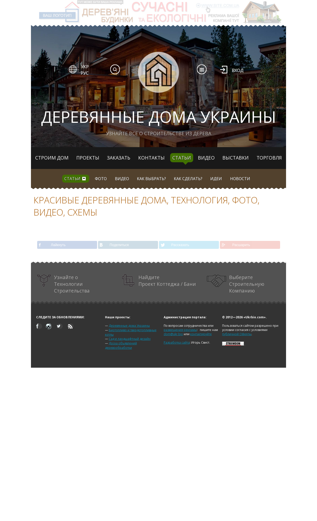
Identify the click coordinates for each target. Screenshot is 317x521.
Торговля (269, 157)
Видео (206, 157)
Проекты (87, 157)
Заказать (118, 157)
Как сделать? (188, 178)
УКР (85, 66)
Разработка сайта (177, 342)
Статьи (181, 157)
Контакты (151, 157)
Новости (240, 178)
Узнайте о (63, 284)
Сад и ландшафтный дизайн (130, 339)
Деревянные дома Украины (129, 326)
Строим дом (51, 157)
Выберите (235, 284)
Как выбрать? (151, 178)
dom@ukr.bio (173, 334)
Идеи (216, 178)
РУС (85, 73)
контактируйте (201, 334)
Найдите (159, 281)
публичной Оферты (236, 334)
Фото (101, 178)
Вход (237, 70)
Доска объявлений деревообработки (121, 345)
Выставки (235, 157)
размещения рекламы (180, 330)
